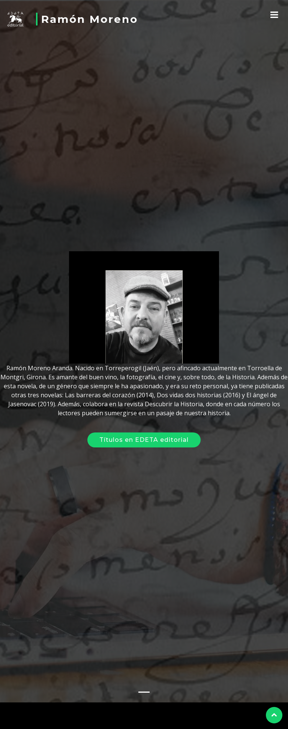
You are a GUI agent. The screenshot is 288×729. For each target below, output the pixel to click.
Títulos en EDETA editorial (144, 435)
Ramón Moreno (89, 19)
